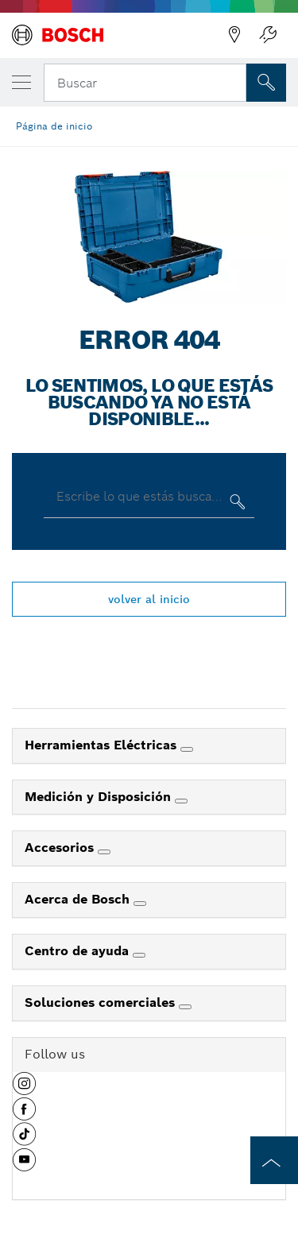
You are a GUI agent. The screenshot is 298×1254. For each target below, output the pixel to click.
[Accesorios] (104, 852)
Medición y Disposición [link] (100, 796)
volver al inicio (149, 599)
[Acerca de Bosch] (140, 903)
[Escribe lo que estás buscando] (235, 505)
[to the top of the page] (274, 1160)
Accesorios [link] (61, 847)
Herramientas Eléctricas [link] (102, 745)
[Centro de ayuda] (139, 955)
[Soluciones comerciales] (185, 1006)
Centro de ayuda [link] (79, 950)
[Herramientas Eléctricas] (186, 749)
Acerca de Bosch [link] (79, 899)
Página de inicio (54, 126)
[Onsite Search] (266, 83)
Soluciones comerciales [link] (102, 1002)
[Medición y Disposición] (181, 801)
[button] (24, 1089)
